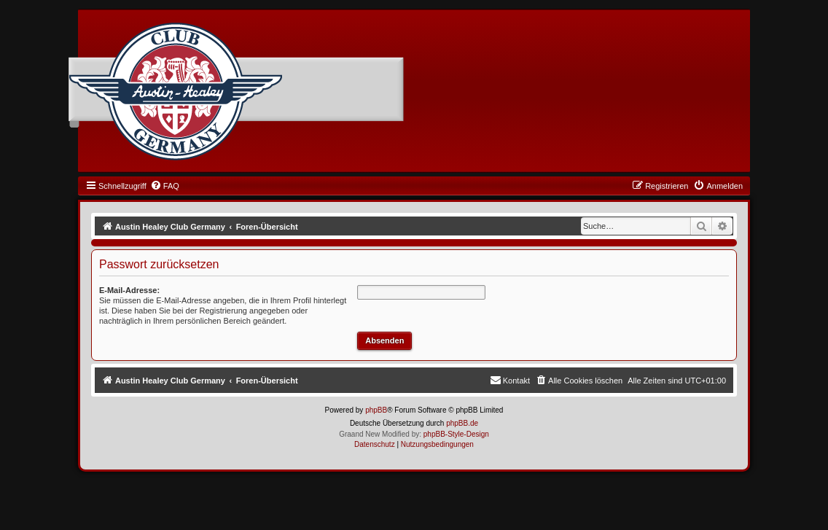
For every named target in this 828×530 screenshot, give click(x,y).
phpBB (376, 410)
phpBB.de (462, 423)
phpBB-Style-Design (456, 434)
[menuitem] (164, 186)
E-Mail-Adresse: (129, 290)
